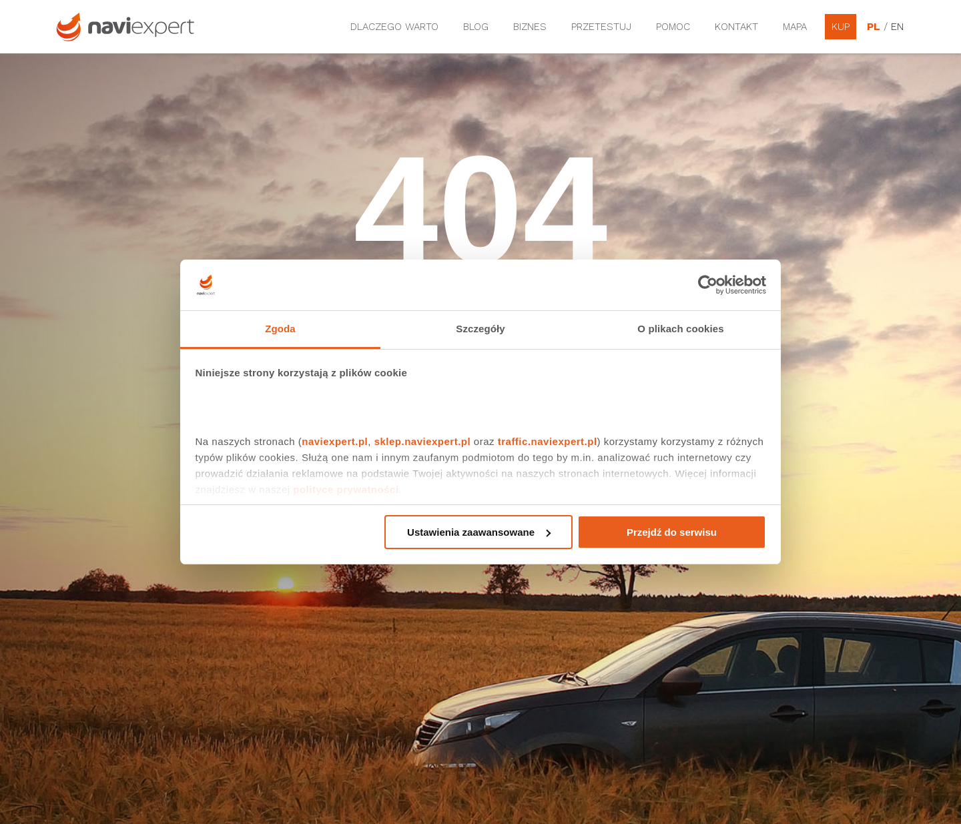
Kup (841, 27)
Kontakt (736, 27)
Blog (476, 27)
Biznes (530, 27)
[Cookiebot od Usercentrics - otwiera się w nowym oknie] (707, 285)
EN (897, 26)
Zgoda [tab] (280, 328)
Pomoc (673, 27)
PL (873, 26)
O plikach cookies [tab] (680, 328)
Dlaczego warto (394, 27)
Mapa (795, 27)
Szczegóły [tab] (480, 328)
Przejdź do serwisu (672, 532)
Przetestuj (601, 27)
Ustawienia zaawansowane (479, 532)
